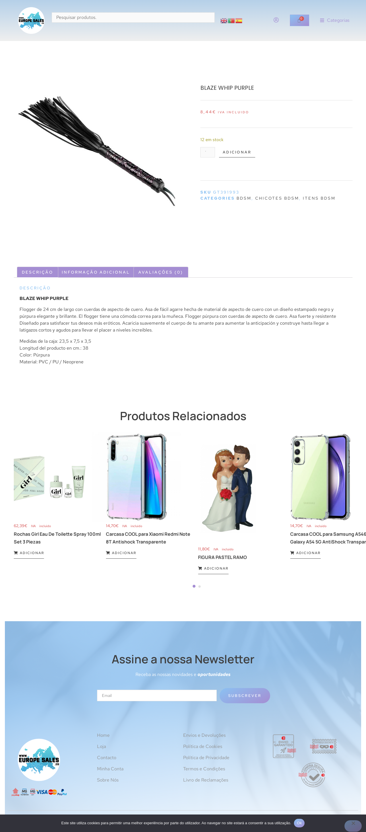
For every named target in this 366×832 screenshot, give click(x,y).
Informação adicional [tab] (96, 272)
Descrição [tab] (37, 272)
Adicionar (240, 152)
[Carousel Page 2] (199, 586)
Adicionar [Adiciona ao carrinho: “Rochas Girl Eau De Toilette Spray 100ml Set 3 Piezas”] (29, 553)
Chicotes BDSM (277, 199)
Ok (299, 823)
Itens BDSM (319, 199)
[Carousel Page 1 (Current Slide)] (194, 586)
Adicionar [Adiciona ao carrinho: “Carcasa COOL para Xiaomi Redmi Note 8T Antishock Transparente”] (121, 553)
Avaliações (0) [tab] (160, 272)
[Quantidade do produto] (208, 152)
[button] (334, 20)
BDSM (244, 199)
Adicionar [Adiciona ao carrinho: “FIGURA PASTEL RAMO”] (213, 568)
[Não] (353, 826)
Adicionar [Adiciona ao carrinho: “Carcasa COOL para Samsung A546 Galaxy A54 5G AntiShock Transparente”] (305, 553)
